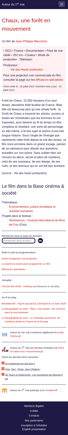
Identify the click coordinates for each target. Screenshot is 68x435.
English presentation (34, 429)
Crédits (34, 410)
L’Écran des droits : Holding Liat (19, 286)
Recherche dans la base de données (22, 236)
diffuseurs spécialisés (49, 79)
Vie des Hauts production (27, 69)
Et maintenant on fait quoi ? (20, 363)
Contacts (34, 415)
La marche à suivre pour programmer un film (26, 263)
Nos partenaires (34, 420)
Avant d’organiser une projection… (20, 258)
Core (50, 390)
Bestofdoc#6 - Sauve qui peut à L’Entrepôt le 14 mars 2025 (34, 303)
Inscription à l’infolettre (34, 425)
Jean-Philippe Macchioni (31, 41)
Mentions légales (34, 406)
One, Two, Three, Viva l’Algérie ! (22, 369)
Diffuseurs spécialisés (13, 269)
